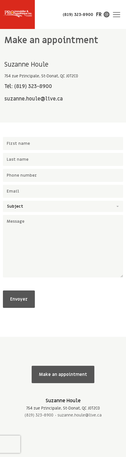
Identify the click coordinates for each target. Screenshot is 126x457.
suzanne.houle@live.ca (33, 99)
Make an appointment (63, 374)
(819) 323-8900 (33, 86)
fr (99, 14)
